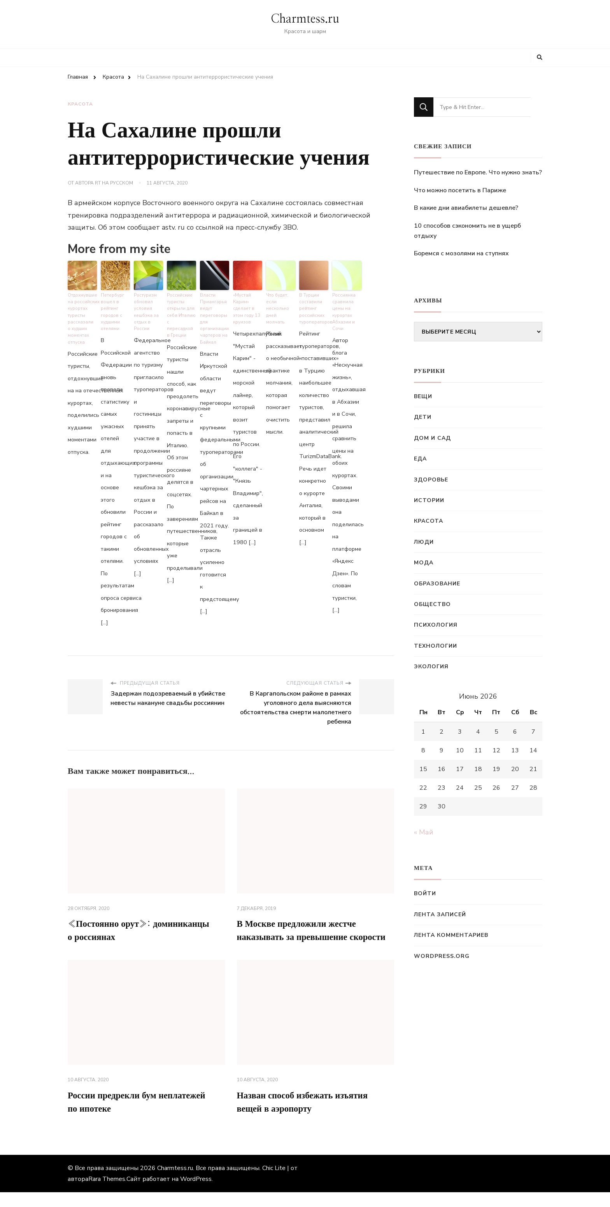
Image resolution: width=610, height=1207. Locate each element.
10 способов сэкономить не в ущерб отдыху (467, 230)
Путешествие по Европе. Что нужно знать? (478, 172)
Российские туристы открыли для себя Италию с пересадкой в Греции (181, 310)
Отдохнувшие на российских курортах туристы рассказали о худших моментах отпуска (82, 316)
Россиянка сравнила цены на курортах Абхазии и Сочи (343, 310)
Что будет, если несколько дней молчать (280, 303)
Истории (429, 500)
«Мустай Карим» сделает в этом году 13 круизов (246, 307)
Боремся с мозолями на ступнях (461, 253)
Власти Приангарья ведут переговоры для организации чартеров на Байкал (214, 316)
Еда (420, 458)
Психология (435, 625)
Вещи (423, 396)
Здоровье (431, 479)
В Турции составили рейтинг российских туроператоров (313, 307)
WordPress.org (442, 956)
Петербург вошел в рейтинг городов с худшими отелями (112, 310)
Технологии (435, 646)
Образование (437, 583)
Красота (80, 104)
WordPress (196, 1193)
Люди (424, 542)
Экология (431, 666)
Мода (423, 562)
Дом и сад (432, 438)
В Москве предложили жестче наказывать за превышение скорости (300, 936)
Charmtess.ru (305, 19)
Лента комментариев (451, 935)
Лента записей (440, 914)
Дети (422, 417)
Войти (425, 893)
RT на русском (114, 183)
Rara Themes (106, 1193)
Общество (432, 604)
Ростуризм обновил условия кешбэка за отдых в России (146, 310)
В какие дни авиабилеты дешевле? (466, 208)
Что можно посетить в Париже (460, 190)
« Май (423, 832)
